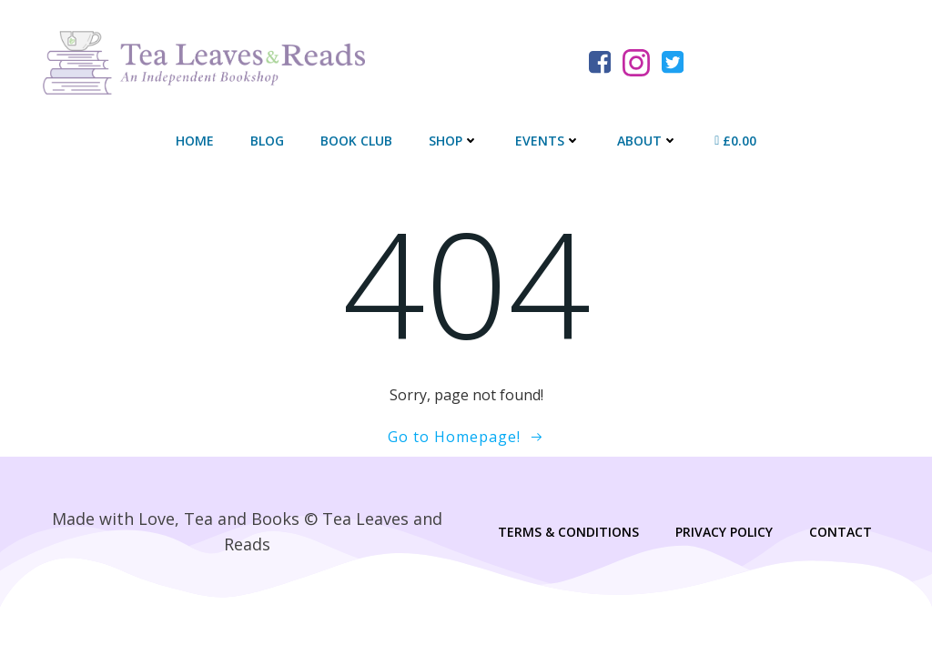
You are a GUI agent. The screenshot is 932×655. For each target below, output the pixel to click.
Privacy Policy (723, 533)
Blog (267, 141)
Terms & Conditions (567, 533)
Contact (839, 533)
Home (195, 141)
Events (548, 141)
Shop (454, 141)
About (647, 141)
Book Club (356, 141)
